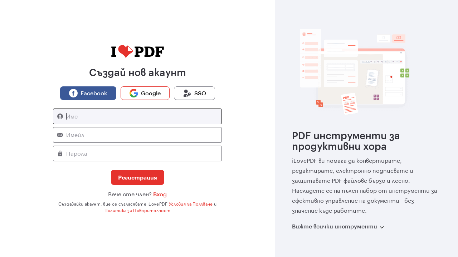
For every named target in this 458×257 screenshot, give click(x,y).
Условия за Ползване (191, 203)
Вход (160, 194)
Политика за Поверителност (137, 210)
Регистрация (137, 177)
